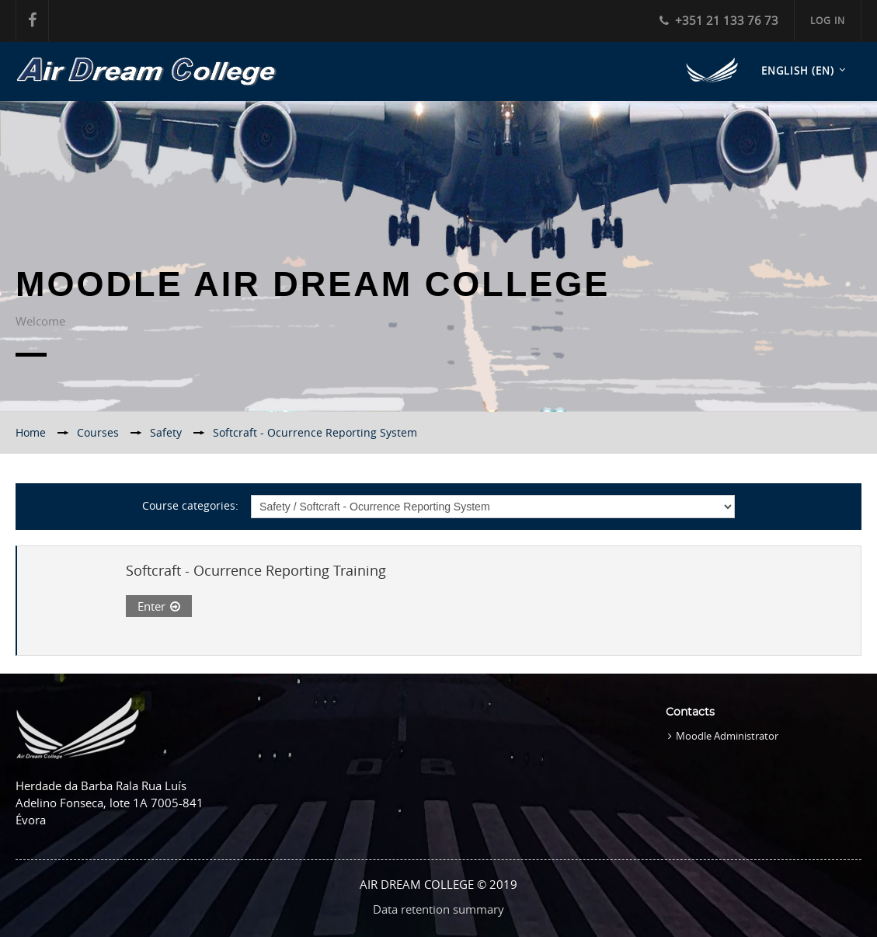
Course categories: (190, 505)
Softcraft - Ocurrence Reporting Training (256, 570)
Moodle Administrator (727, 736)
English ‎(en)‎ (797, 71)
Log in (827, 20)
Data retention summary (438, 909)
